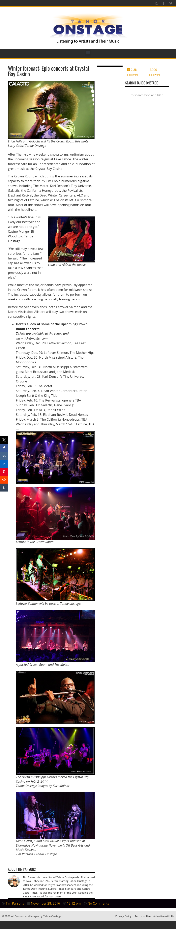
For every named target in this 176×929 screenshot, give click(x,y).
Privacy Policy (123, 916)
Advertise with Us (163, 916)
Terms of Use (143, 916)
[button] (88, 52)
